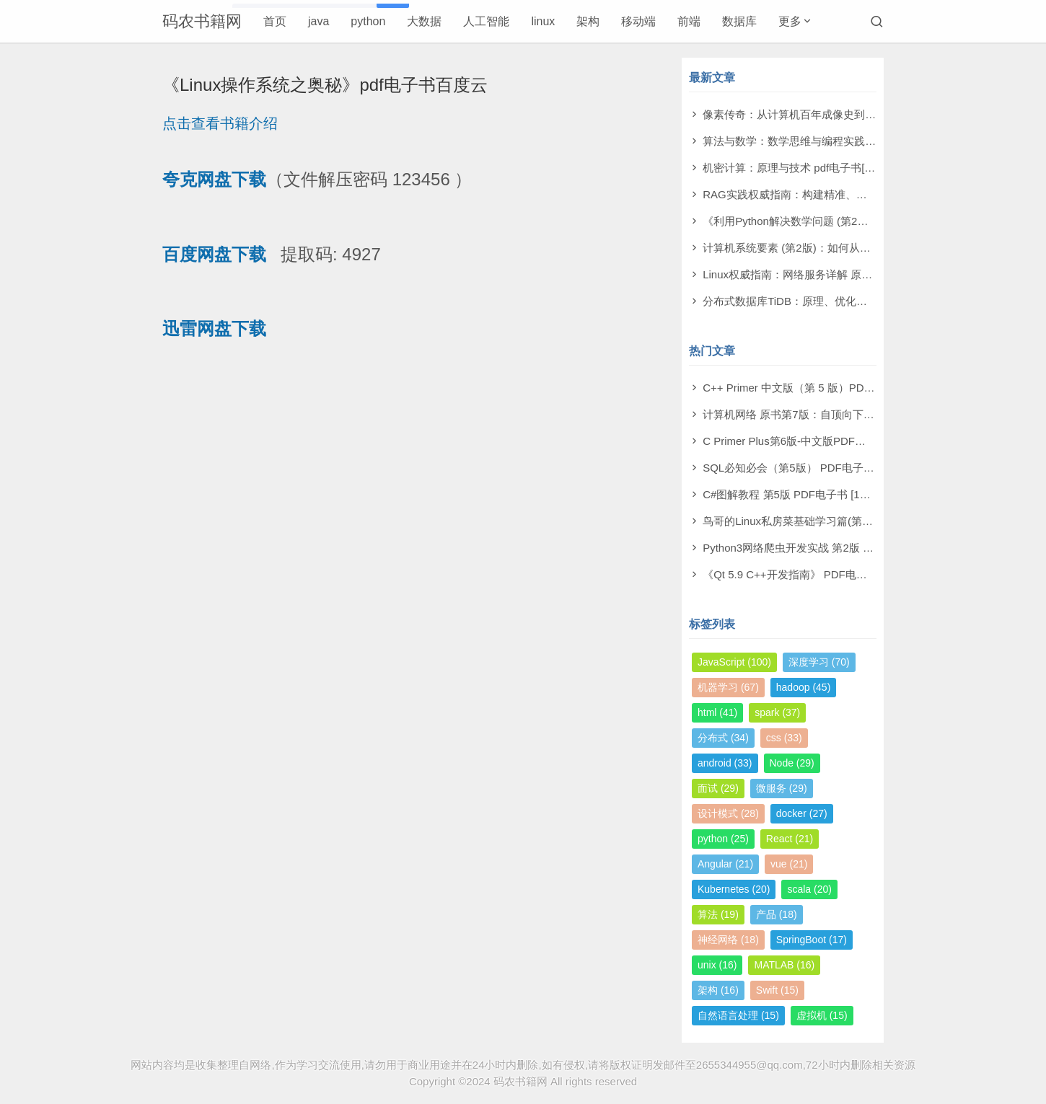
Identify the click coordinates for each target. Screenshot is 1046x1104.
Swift (777, 990)
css (784, 737)
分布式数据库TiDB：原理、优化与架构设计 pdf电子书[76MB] (849, 301)
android (725, 763)
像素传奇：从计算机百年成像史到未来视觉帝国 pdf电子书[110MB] (862, 114)
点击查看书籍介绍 (220, 123)
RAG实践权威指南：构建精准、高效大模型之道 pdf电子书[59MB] (859, 194)
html (717, 712)
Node (792, 763)
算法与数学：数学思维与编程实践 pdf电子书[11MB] (826, 141)
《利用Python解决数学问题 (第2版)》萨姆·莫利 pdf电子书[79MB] (858, 221)
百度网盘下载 (214, 254)
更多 (789, 21)
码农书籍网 (202, 21)
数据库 (739, 21)
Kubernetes (734, 889)
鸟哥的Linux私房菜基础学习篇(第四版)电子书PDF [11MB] (841, 521)
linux (543, 21)
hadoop (803, 687)
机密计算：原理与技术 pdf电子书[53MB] (799, 168)
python (368, 21)
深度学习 (819, 662)
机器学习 (728, 687)
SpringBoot (811, 939)
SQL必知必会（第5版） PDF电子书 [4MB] (804, 468)
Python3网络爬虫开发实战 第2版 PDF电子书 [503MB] (831, 548)
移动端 (638, 21)
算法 (718, 914)
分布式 (723, 737)
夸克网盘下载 (214, 179)
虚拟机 (822, 1015)
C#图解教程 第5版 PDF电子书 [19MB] (794, 494)
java (318, 21)
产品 (776, 914)
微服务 (781, 788)
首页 (274, 21)
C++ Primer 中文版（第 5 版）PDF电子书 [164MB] (824, 387)
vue (788, 864)
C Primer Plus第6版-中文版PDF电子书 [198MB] (817, 441)
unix (717, 965)
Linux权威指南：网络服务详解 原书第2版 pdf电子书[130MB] (846, 274)
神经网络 (728, 939)
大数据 (424, 21)
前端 (688, 21)
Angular (725, 864)
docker (801, 813)
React (789, 838)
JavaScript (734, 662)
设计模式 (728, 813)
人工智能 (486, 21)
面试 (718, 788)
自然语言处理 (738, 1015)
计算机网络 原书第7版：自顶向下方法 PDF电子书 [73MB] (841, 414)
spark (777, 712)
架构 (587, 21)
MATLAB (784, 965)
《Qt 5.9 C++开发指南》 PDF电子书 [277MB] (812, 574)
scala (809, 889)
